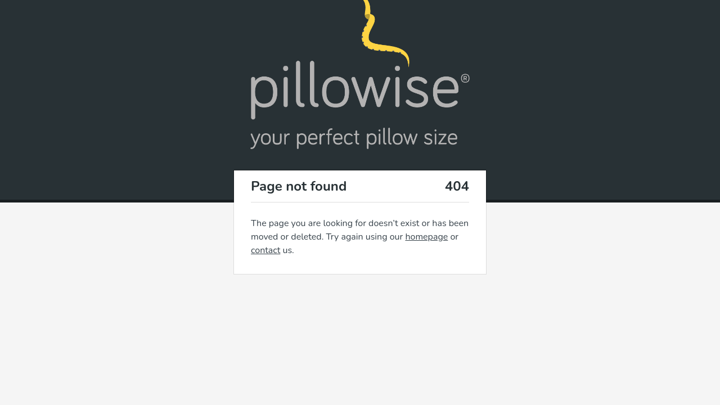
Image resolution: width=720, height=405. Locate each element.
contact (265, 250)
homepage (426, 237)
